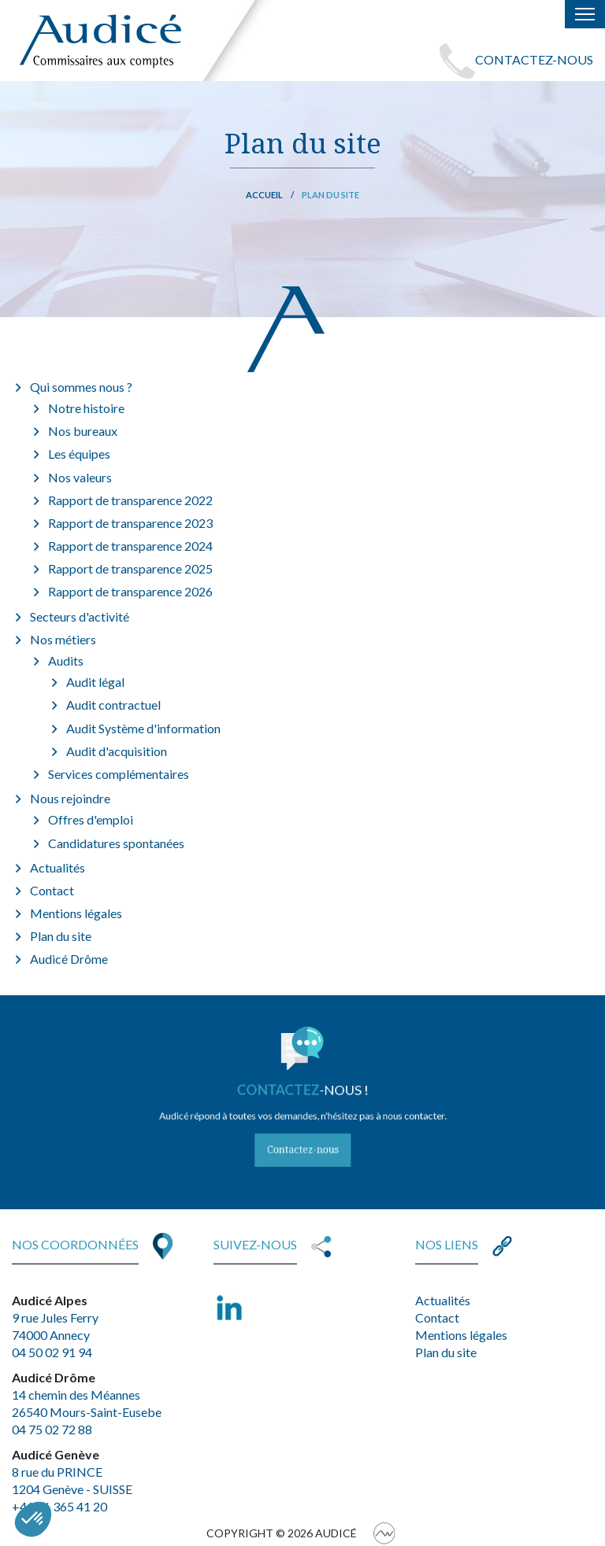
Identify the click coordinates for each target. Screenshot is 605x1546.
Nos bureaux (82, 430)
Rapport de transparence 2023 (130, 522)
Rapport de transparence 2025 (130, 568)
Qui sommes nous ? (81, 386)
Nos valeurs (80, 477)
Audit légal (95, 681)
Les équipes (79, 453)
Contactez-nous (302, 1139)
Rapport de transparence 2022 (130, 500)
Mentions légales (76, 913)
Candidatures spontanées (116, 843)
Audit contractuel (113, 704)
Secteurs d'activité (79, 616)
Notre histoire (86, 407)
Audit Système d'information (143, 728)
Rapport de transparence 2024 (130, 545)
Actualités (57, 867)
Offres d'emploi (90, 819)
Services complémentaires (118, 773)
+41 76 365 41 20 (59, 1506)
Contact (52, 890)
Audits (66, 660)
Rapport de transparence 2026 (130, 591)
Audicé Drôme (69, 958)
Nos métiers (63, 639)
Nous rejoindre (70, 798)
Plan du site (60, 935)
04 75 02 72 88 (52, 1429)
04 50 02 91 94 (52, 1352)
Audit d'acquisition (116, 750)
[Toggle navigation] (585, 14)
